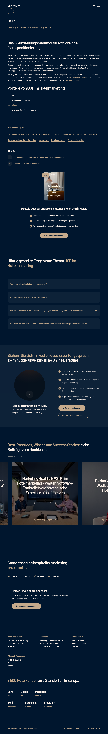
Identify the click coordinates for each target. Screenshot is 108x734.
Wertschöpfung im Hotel (86, 134)
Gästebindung (17, 105)
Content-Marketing (76, 140)
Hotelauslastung (58, 140)
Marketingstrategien (78, 77)
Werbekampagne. (72, 80)
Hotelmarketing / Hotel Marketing (22, 140)
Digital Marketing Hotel (41, 134)
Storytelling (44, 140)
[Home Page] (14, 6)
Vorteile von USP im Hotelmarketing (27, 163)
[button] (96, 6)
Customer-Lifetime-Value (18, 134)
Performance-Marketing (64, 134)
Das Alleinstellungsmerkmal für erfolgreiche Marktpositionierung (39, 157)
